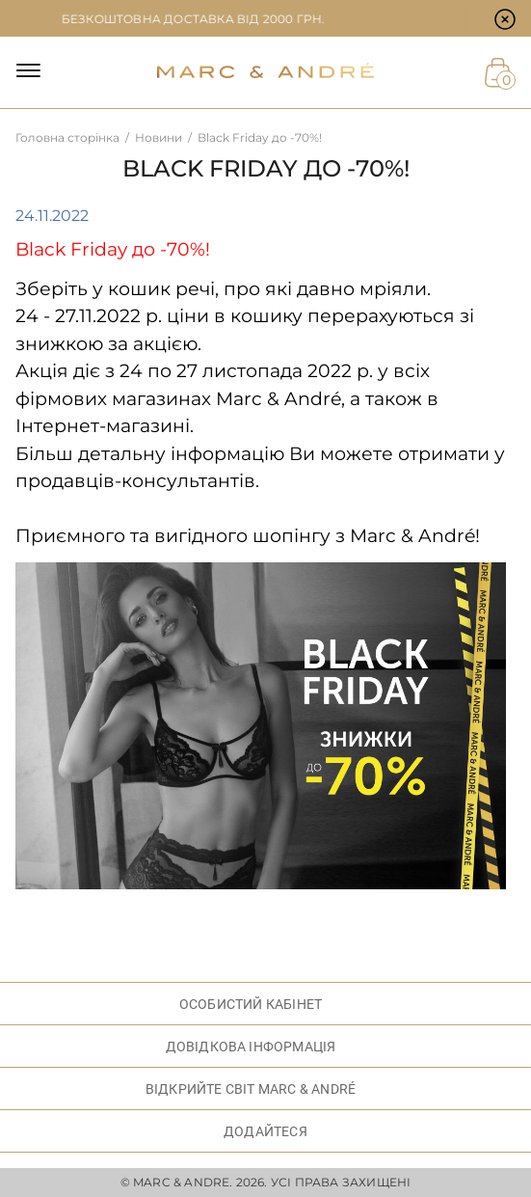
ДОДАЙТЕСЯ (265, 1131)
